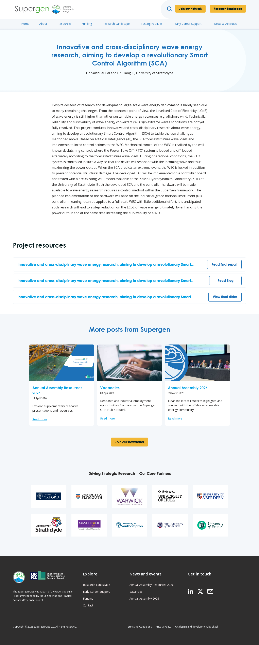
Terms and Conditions (139, 626)
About (43, 24)
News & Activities (225, 24)
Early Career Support (188, 24)
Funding (87, 24)
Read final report (224, 264)
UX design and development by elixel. (196, 626)
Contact (88, 605)
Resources (64, 24)
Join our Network (190, 8)
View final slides (225, 297)
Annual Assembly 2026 (144, 598)
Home (25, 24)
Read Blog (226, 281)
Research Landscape (228, 8)
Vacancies (136, 591)
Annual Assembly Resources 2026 (152, 585)
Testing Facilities (151, 24)
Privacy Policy (163, 626)
